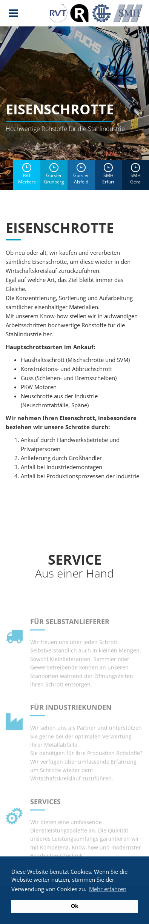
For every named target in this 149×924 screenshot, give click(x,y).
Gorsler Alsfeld (81, 174)
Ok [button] (74, 905)
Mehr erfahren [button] (107, 889)
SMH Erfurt (108, 174)
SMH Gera (135, 174)
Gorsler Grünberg (54, 174)
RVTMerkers (27, 174)
